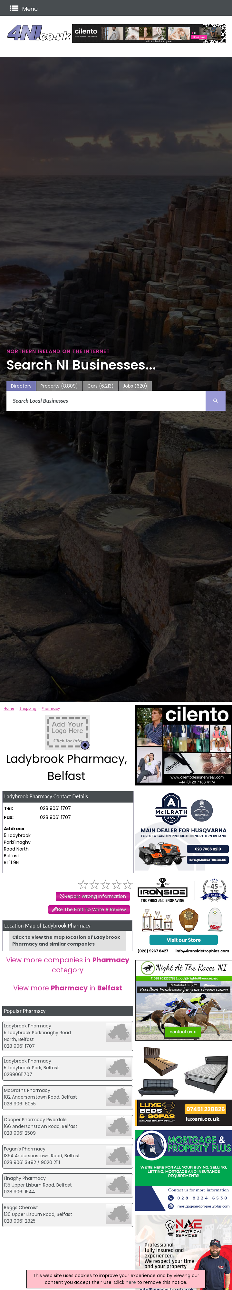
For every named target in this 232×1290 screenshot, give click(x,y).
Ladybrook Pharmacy (27, 1026)
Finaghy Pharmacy (25, 1178)
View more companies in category (67, 965)
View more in (67, 988)
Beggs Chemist (21, 1207)
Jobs (135, 386)
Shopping (27, 708)
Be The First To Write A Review (91, 909)
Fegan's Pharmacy (24, 1149)
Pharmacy (51, 708)
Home (9, 708)
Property (59, 386)
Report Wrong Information (95, 896)
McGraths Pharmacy (27, 1090)
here (131, 1282)
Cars (100, 386)
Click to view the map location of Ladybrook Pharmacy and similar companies (66, 940)
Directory (21, 386)
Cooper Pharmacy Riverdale (35, 1119)
